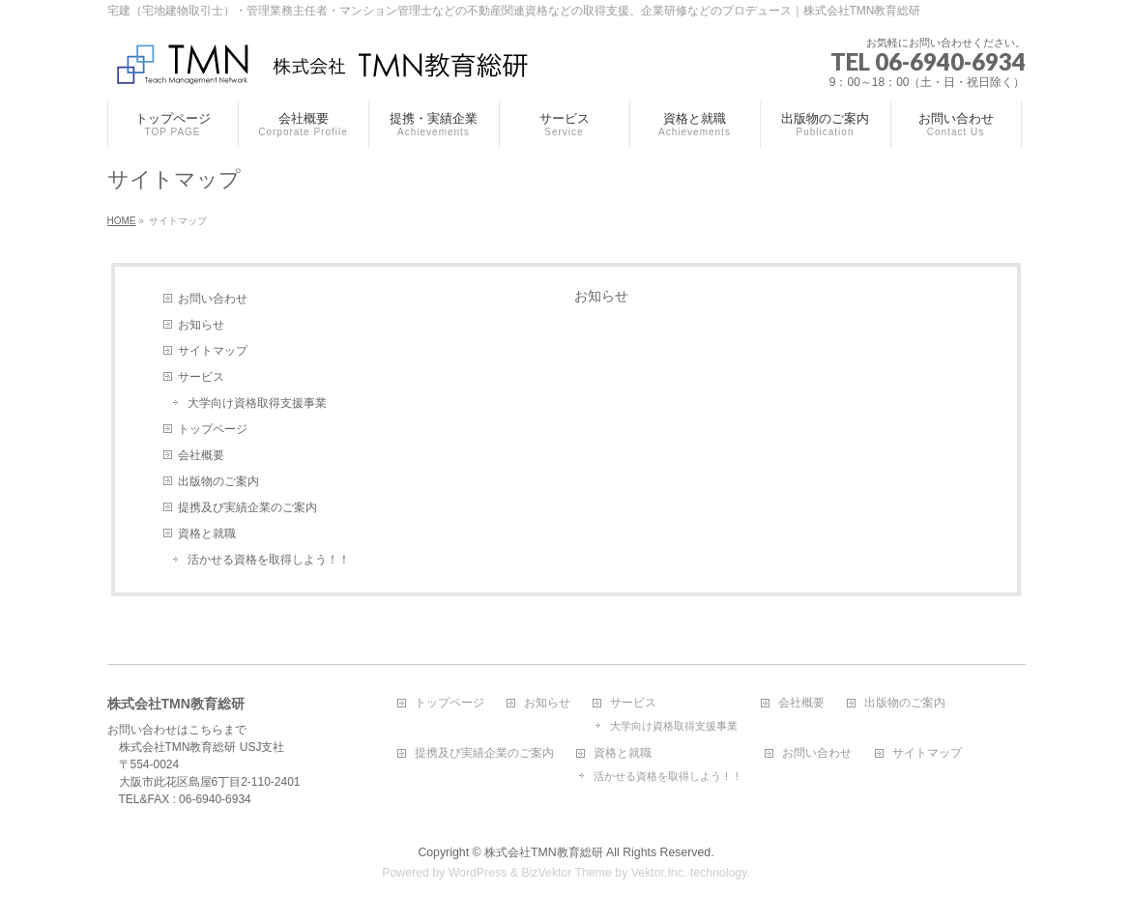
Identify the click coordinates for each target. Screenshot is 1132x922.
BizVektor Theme (566, 872)
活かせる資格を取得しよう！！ (269, 559)
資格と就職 (207, 533)
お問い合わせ (212, 298)
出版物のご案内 (218, 481)
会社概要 (201, 455)
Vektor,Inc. (659, 872)
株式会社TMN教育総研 (543, 852)
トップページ (212, 429)
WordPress (478, 872)
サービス (201, 377)
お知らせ (201, 324)
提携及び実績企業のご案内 (247, 507)
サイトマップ (212, 351)
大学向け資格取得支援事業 (257, 403)
